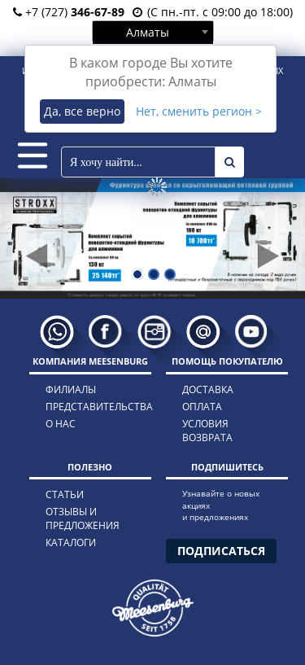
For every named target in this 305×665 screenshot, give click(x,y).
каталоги (71, 542)
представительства (84, 406)
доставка (207, 389)
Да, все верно (82, 111)
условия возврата (207, 430)
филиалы (71, 389)
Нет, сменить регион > (199, 111)
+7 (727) (68, 12)
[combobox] (153, 31)
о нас (61, 424)
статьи (65, 494)
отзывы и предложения (83, 518)
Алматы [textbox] (147, 32)
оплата (202, 406)
